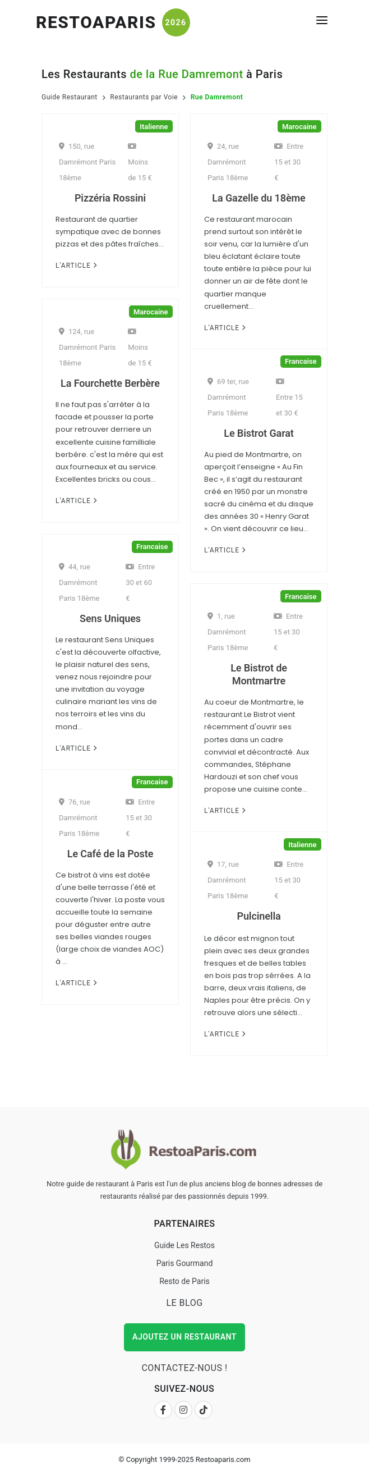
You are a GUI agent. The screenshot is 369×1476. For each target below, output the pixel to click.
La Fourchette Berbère (110, 383)
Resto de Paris (184, 1281)
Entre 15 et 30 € (288, 162)
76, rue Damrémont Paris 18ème (79, 818)
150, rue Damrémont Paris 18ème (87, 162)
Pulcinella (258, 916)
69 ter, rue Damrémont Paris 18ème (228, 397)
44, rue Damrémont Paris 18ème (79, 582)
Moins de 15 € (140, 162)
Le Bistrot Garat (258, 433)
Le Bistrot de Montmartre (258, 674)
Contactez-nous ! (184, 1368)
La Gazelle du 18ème (258, 198)
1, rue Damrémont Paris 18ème (227, 632)
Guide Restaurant (69, 97)
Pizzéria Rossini (110, 198)
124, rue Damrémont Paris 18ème (87, 347)
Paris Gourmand (184, 1263)
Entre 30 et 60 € (140, 582)
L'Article (76, 265)
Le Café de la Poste (110, 854)
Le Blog (184, 1302)
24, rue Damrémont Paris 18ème (227, 162)
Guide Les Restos (184, 1245)
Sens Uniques (110, 618)
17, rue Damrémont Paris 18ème (227, 880)
